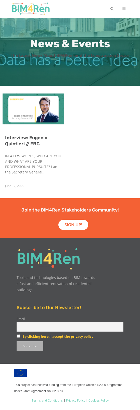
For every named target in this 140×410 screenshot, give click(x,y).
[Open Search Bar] (112, 9)
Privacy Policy (75, 400)
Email (21, 319)
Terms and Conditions (47, 400)
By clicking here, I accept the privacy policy (57, 336)
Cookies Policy (98, 400)
